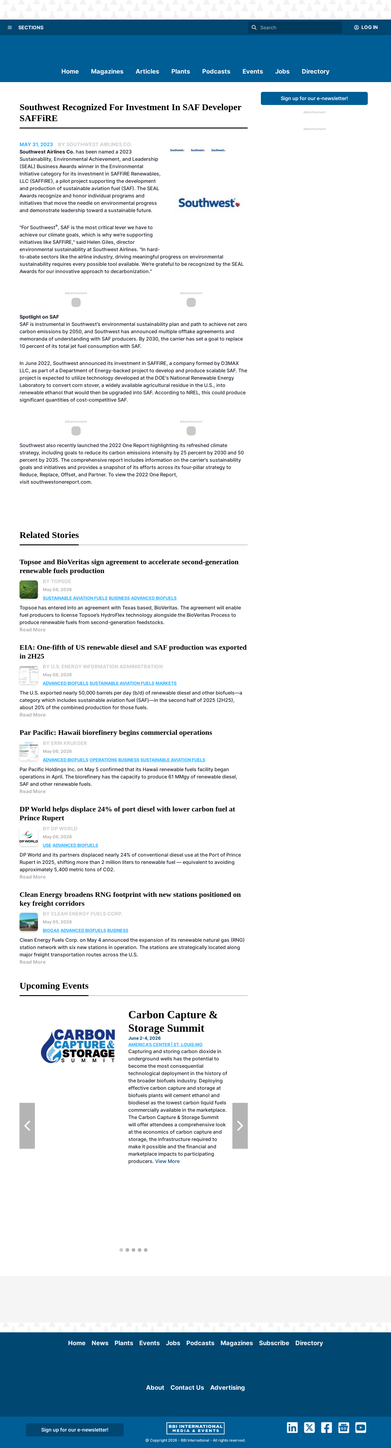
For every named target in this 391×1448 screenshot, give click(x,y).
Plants (180, 71)
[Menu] (10, 27)
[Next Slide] (240, 1126)
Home (70, 71)
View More (167, 1161)
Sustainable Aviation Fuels (75, 598)
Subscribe (274, 1296)
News (100, 1296)
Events (253, 71)
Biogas (51, 930)
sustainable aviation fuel (91, 188)
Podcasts (216, 71)
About (155, 1433)
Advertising (227, 1433)
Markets (166, 683)
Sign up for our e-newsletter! (314, 98)
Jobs (282, 71)
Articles (147, 71)
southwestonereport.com (61, 482)
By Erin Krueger (65, 743)
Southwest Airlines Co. (47, 152)
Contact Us (187, 1433)
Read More (33, 630)
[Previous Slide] (27, 1126)
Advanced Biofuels (154, 598)
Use (47, 845)
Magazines (107, 71)
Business (119, 598)
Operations (103, 759)
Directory (316, 71)
